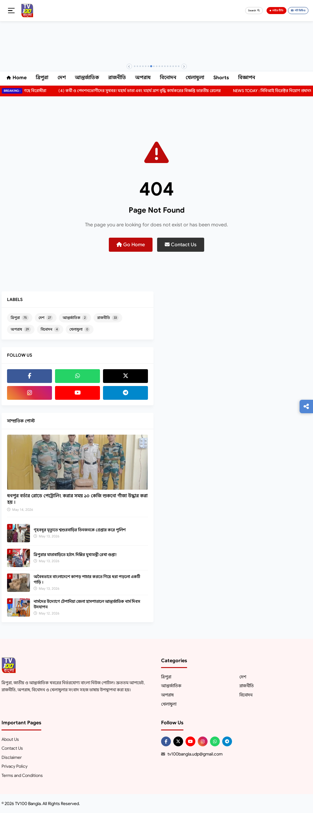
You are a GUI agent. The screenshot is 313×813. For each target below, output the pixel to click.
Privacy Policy (15, 766)
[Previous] (129, 66)
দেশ (61, 78)
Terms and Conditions (22, 775)
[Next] (184, 66)
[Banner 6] (148, 66)
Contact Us (181, 245)
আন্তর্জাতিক (87, 78)
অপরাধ (143, 78)
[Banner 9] (156, 66)
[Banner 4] (143, 66)
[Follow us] (306, 406)
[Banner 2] (137, 66)
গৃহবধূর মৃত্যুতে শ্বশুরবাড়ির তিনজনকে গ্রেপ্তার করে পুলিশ (80, 530)
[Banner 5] (145, 66)
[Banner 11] (162, 66)
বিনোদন (168, 78)
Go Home (130, 245)
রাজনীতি (117, 78)
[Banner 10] (159, 66)
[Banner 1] (134, 66)
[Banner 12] (165, 66)
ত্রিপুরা (42, 78)
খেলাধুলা (195, 78)
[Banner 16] (176, 66)
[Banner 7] (151, 66)
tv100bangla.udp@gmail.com (195, 754)
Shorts (221, 78)
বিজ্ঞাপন (246, 78)
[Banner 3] (140, 66)
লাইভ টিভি (276, 10)
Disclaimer (12, 757)
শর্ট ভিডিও (298, 10)
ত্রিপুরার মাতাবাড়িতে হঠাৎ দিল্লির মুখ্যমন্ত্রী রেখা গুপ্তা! (75, 554)
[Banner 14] (170, 66)
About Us (10, 739)
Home (17, 78)
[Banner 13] (167, 66)
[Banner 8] (154, 66)
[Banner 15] (173, 66)
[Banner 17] (178, 66)
